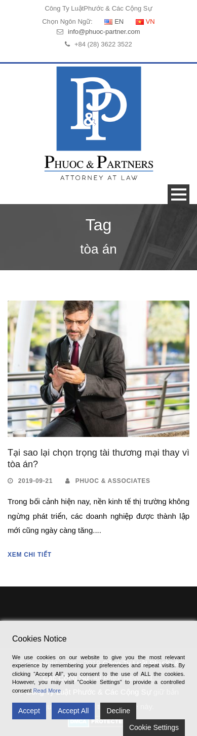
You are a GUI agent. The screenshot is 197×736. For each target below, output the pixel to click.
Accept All (73, 711)
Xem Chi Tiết (30, 554)
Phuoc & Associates (112, 480)
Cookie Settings (154, 727)
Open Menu (178, 194)
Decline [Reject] (118, 711)
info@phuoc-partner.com (104, 31)
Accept (29, 711)
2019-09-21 (35, 480)
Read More (47, 691)
